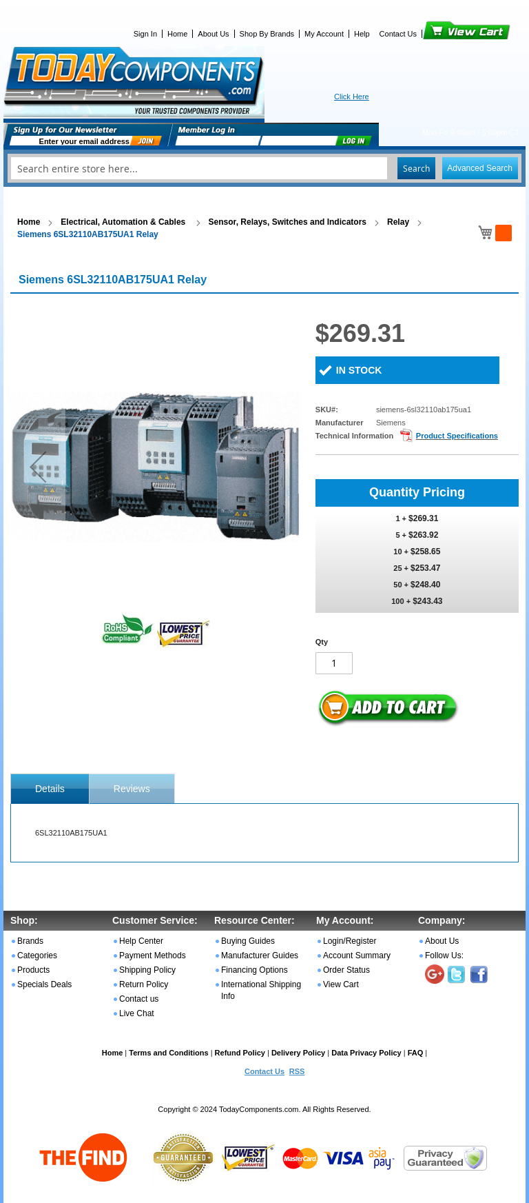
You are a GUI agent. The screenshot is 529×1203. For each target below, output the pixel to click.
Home (177, 34)
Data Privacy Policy (366, 1053)
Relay (398, 222)
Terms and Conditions (168, 1053)
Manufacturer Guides (259, 955)
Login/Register (349, 941)
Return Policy (143, 984)
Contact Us (398, 34)
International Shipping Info (261, 990)
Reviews (132, 788)
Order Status (346, 970)
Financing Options (254, 970)
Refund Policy (240, 1053)
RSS (297, 1071)
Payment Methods (152, 955)
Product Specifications (457, 436)
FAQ (416, 1053)
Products (33, 970)
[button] (37, 466)
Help (362, 34)
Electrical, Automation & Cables (124, 222)
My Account (324, 34)
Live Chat (136, 1013)
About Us (213, 34)
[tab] (50, 789)
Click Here (351, 96)
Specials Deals (44, 984)
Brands (30, 941)
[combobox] (264, 168)
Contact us (138, 999)
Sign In (145, 34)
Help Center (141, 941)
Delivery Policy (298, 1053)
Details (50, 788)
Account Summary (357, 955)
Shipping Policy (147, 970)
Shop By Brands (267, 34)
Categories (37, 955)
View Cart (443, 34)
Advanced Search (479, 168)
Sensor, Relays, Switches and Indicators (287, 222)
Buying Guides (248, 941)
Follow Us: (444, 955)
